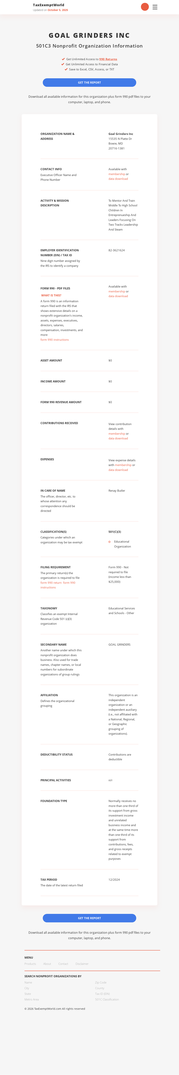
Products (30, 964)
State (27, 994)
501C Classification (107, 1000)
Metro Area (31, 1000)
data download (118, 179)
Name (28, 983)
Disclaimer (82, 964)
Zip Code (100, 983)
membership (117, 174)
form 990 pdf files (127, 97)
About (47, 964)
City (26, 988)
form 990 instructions (55, 340)
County (99, 988)
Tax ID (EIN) (102, 994)
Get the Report (89, 82)
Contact (63, 964)
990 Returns (108, 59)
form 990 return (51, 583)
